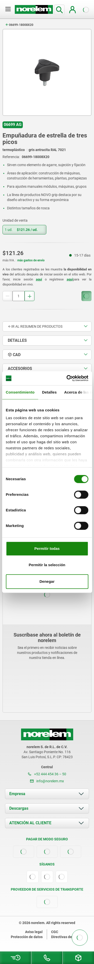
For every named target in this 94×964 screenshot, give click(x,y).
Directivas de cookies (68, 937)
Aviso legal (34, 932)
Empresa (17, 793)
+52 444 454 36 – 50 (47, 774)
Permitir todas (47, 548)
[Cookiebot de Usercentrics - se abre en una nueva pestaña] (67, 378)
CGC (54, 932)
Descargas (18, 808)
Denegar (46, 581)
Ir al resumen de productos (35, 326)
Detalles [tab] (49, 392)
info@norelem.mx (47, 781)
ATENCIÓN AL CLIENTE (30, 823)
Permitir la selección (47, 565)
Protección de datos (27, 937)
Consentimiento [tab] (20, 392)
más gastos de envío (31, 260)
